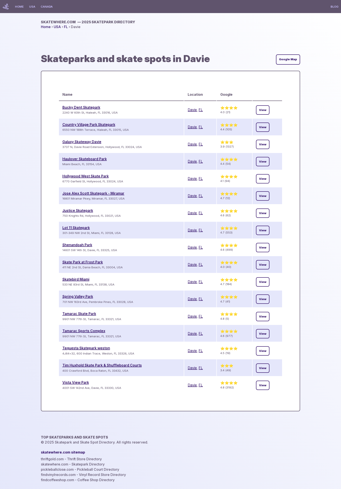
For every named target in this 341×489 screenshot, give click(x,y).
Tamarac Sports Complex (83, 331)
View (262, 110)
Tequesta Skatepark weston (86, 348)
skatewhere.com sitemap (63, 452)
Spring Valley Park (77, 296)
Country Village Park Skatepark (88, 124)
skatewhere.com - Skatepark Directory (73, 464)
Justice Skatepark (77, 210)
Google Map (288, 59)
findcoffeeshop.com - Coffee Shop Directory (78, 480)
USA (32, 6)
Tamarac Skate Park (79, 313)
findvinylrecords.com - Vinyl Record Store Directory (83, 474)
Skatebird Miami (75, 279)
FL (66, 27)
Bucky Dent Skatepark (81, 107)
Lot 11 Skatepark (76, 227)
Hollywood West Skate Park (85, 176)
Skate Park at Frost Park (82, 262)
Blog (334, 6)
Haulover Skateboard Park (84, 159)
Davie (192, 110)
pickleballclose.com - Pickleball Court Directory (80, 469)
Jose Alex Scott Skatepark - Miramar (93, 193)
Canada (47, 6)
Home (19, 6)
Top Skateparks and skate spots (74, 437)
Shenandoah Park (77, 245)
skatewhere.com (88, 22)
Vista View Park (75, 382)
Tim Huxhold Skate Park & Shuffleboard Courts (102, 365)
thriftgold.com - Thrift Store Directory (71, 459)
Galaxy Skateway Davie (81, 141)
